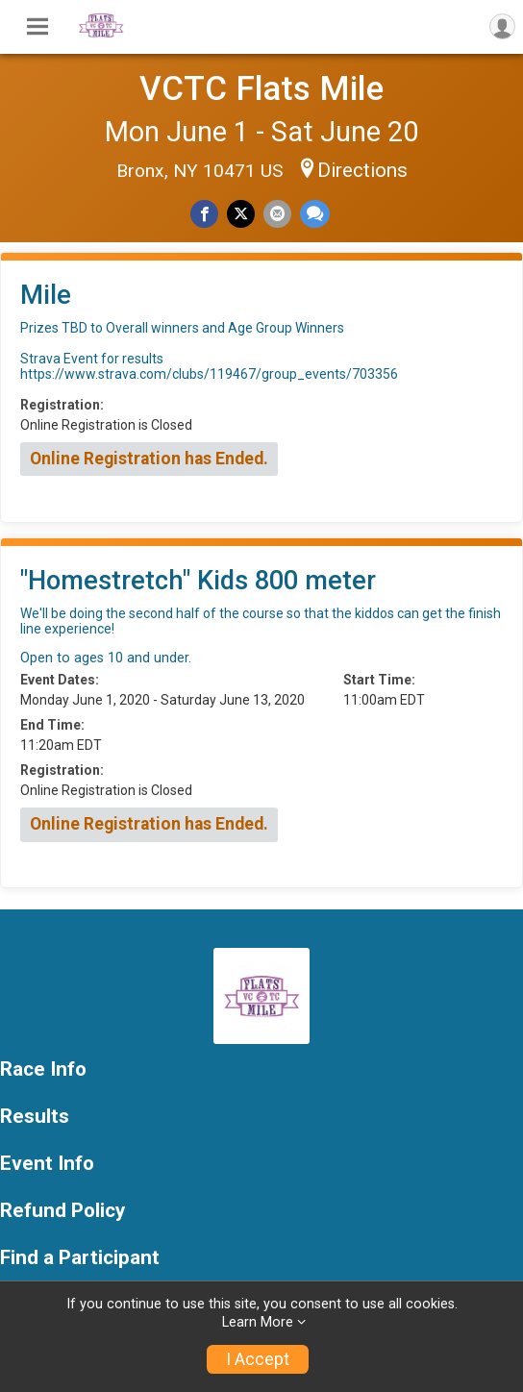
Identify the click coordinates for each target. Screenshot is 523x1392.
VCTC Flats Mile (261, 88)
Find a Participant (80, 1258)
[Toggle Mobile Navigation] (37, 27)
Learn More (257, 1322)
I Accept (257, 1359)
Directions (362, 170)
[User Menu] (502, 26)
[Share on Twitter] (241, 214)
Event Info (47, 1164)
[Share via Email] (277, 214)
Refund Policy (62, 1211)
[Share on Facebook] (204, 214)
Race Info (43, 1069)
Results (34, 1117)
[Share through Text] (315, 214)
